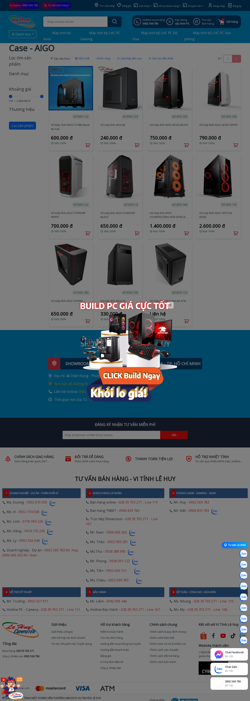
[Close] (170, 305)
